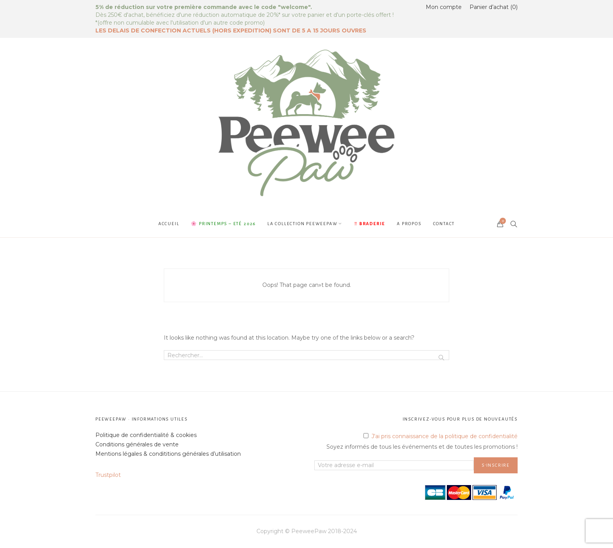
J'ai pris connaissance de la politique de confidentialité (444, 436)
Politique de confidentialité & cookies (146, 435)
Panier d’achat (494, 7)
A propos (409, 223)
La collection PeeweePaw (302, 223)
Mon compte (444, 7)
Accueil (168, 223)
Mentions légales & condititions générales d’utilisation (168, 453)
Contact (444, 223)
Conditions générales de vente (137, 444)
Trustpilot (108, 474)
